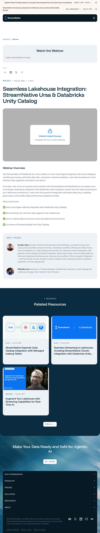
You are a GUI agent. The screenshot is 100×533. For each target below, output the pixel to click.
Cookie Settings (41, 524)
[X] (75, 513)
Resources (6, 33)
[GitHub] (86, 513)
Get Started (50, 456)
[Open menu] (94, 18)
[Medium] (92, 513)
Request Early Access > (82, 2)
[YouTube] (69, 513)
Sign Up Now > (87, 9)
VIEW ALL (50, 418)
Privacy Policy (28, 524)
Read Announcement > (72, 9)
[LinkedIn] (81, 513)
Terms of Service (13, 524)
